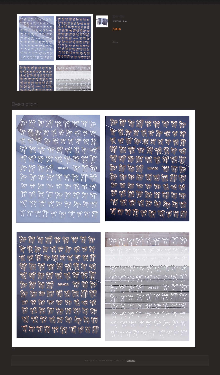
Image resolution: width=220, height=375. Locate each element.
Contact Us (131, 361)
